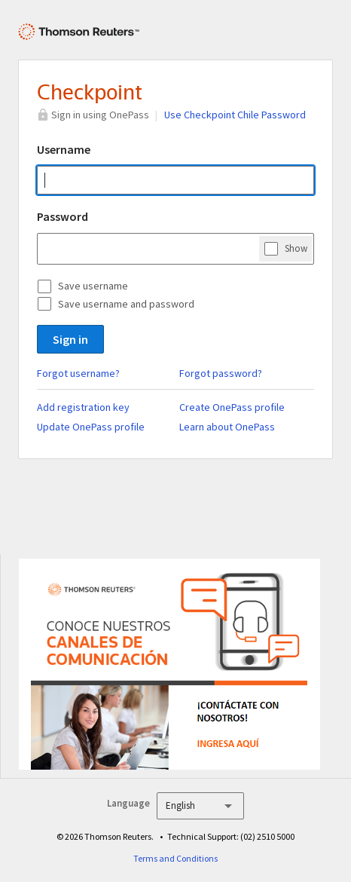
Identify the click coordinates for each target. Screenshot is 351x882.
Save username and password (126, 304)
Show (296, 248)
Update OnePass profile (91, 426)
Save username (93, 285)
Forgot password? (220, 373)
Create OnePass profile (232, 407)
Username (63, 149)
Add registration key (83, 407)
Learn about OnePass (227, 426)
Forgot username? (78, 373)
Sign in (70, 339)
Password (62, 216)
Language (128, 803)
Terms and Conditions (175, 858)
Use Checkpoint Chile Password (235, 114)
